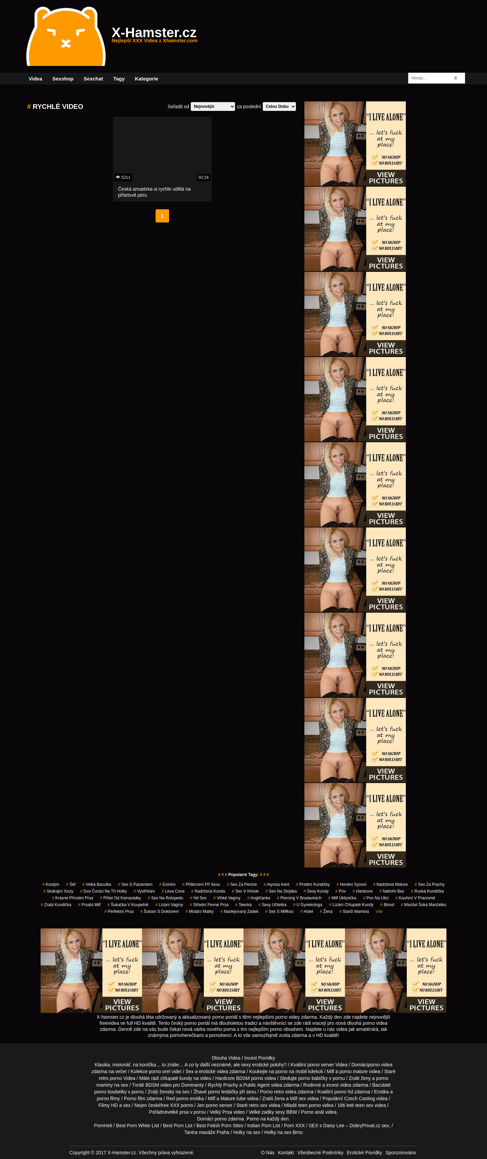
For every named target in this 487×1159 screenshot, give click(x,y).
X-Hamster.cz (155, 36)
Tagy (119, 78)
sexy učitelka (272, 904)
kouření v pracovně (415, 898)
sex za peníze (242, 884)
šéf (70, 884)
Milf (293, 1098)
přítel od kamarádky (120, 898)
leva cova (173, 891)
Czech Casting (359, 1098)
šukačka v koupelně (128, 904)
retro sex (258, 1105)
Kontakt (286, 1152)
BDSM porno (249, 1078)
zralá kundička (56, 904)
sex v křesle (245, 891)
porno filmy (108, 1098)
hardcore (363, 891)
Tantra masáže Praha (206, 1132)
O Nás (268, 1152)
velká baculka (96, 884)
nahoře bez (391, 891)
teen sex (364, 1105)
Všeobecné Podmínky (320, 1152)
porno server (320, 1064)
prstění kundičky (313, 884)
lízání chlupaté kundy (351, 904)
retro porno (110, 1078)
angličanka (258, 898)
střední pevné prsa (209, 904)
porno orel (159, 1071)
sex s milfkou (279, 911)
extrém (167, 884)
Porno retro (272, 1091)
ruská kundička (427, 891)
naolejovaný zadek (240, 911)
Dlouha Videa (226, 1058)
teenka (243, 904)
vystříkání (144, 891)
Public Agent (256, 1085)
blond (387, 904)
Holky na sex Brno (283, 1132)
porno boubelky (110, 1091)
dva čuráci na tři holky (103, 891)
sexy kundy (316, 891)
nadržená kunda (208, 891)
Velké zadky (261, 1112)
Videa (35, 78)
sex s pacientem (135, 884)
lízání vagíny (169, 904)
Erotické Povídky (364, 1152)
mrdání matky (200, 911)
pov (340, 891)
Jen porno (207, 1105)
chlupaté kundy (176, 1078)
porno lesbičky (223, 1091)
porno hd (343, 1091)
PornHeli (103, 1125)
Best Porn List (177, 1125)
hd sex (198, 898)
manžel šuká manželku (423, 904)
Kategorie (146, 78)
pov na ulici (376, 898)
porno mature (354, 1071)
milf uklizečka (342, 898)
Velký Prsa (221, 1112)
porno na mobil (291, 1071)
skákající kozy (58, 891)
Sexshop (63, 78)
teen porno (309, 1105)
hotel (306, 911)
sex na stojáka (281, 891)
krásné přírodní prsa (72, 898)
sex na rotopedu (165, 898)
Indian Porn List (263, 1125)
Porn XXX (294, 1125)
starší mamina (354, 911)
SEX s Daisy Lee (326, 1125)
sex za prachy (430, 884)
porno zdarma (229, 1118)
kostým (50, 884)
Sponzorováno (401, 1152)
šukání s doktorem (159, 911)
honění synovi (351, 884)
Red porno (177, 1098)
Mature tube (233, 1098)
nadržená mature (390, 884)
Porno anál (312, 1112)
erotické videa (213, 1071)
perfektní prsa (119, 911)
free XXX (170, 1105)
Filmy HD (108, 1105)
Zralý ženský (161, 1091)
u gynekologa (307, 904)
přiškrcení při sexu (201, 884)
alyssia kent (276, 884)
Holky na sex (246, 1132)
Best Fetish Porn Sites (220, 1125)
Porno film (134, 1098)
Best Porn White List (137, 1125)
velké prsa (178, 1112)
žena (326, 911)
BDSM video (158, 1085)
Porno (253, 1118)
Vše (379, 911)
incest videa (338, 1085)
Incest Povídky (259, 1058)
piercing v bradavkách (299, 898)
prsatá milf (89, 904)
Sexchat (93, 78)
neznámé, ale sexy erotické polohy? (249, 1064)
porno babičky (313, 1078)
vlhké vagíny (226, 898)
